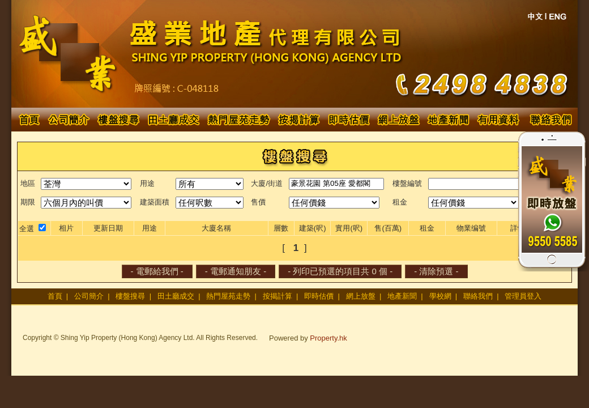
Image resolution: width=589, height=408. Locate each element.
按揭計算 (277, 296)
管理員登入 (523, 296)
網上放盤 (360, 296)
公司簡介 (89, 296)
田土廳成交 (175, 296)
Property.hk (328, 338)
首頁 (55, 296)
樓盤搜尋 (130, 296)
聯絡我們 (478, 296)
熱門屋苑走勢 (228, 296)
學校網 (440, 296)
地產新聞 (402, 296)
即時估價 (319, 296)
